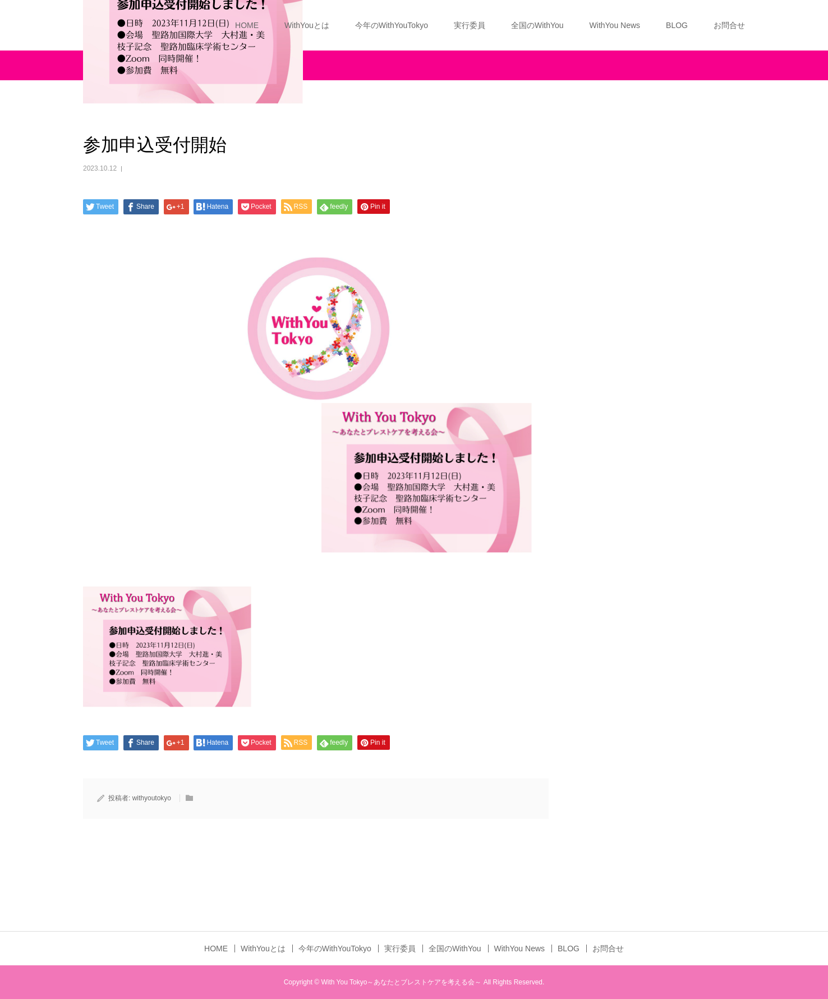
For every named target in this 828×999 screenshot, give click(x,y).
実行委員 (469, 25)
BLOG (677, 25)
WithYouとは (306, 25)
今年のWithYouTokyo (391, 25)
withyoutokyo (151, 798)
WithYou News (615, 25)
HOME (247, 25)
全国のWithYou (537, 25)
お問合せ (729, 25)
